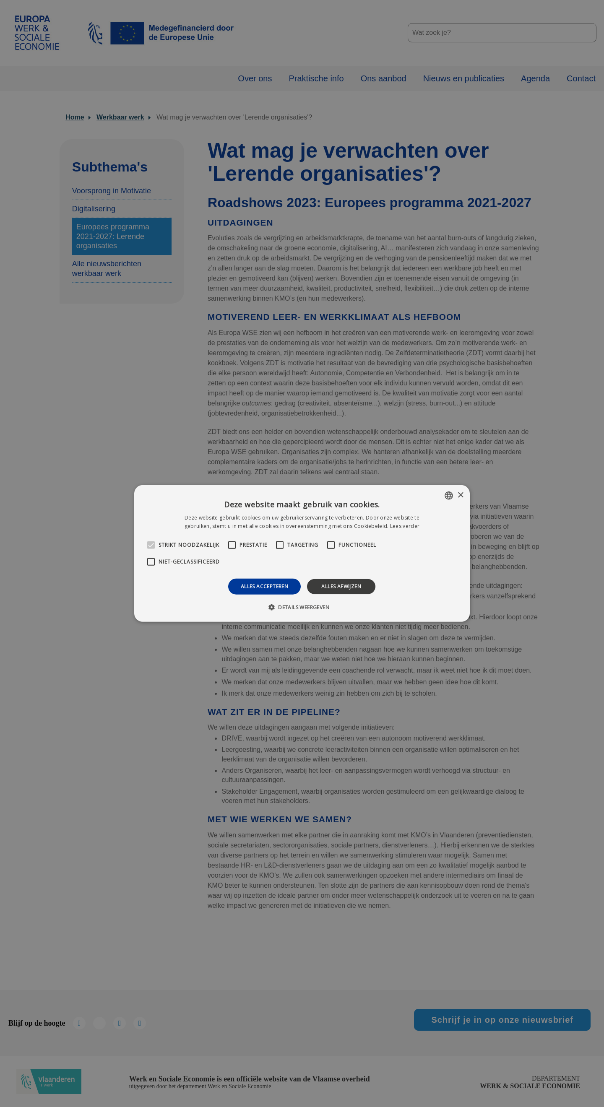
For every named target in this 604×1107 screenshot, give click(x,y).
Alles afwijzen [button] (341, 586)
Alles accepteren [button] (264, 586)
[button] (302, 607)
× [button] (460, 495)
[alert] (302, 553)
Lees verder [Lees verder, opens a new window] (404, 526)
